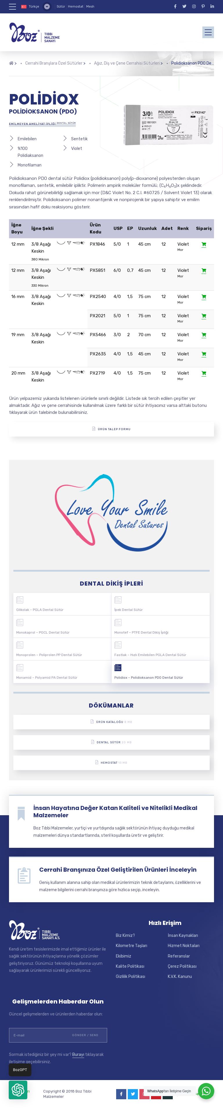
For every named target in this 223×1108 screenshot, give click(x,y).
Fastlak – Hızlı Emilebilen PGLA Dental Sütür (150, 655)
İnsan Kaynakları (183, 935)
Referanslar (179, 956)
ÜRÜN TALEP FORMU (111, 429)
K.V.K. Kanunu (180, 976)
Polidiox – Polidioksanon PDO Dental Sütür (148, 678)
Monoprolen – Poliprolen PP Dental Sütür (49, 655)
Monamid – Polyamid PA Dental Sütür (47, 678)
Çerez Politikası (182, 966)
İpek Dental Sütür (128, 610)
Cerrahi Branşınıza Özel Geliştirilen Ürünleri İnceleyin (118, 870)
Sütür (61, 6)
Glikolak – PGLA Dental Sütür (40, 610)
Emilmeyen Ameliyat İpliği (42, 124)
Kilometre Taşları (131, 945)
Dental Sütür (111, 742)
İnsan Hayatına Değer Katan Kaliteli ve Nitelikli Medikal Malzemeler (115, 811)
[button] (18, 1090)
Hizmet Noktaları (183, 945)
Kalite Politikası (130, 966)
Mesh (90, 6)
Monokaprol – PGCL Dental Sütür (43, 632)
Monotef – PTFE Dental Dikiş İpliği (141, 632)
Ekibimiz (123, 956)
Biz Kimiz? (125, 935)
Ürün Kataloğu (111, 721)
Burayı (78, 1054)
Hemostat (75, 6)
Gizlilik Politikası (130, 976)
